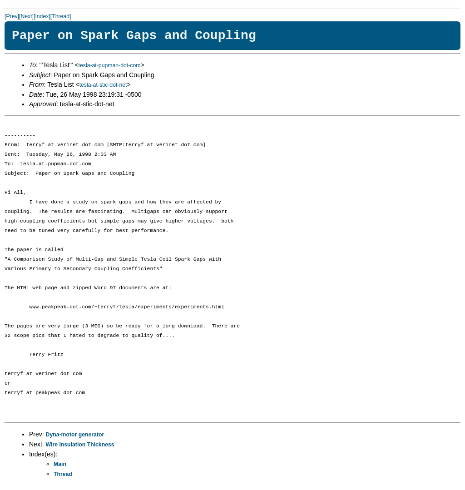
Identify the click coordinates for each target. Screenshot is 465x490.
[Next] (26, 16)
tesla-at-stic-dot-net (103, 85)
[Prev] (12, 16)
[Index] (42, 16)
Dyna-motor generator (75, 434)
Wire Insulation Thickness (80, 444)
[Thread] (60, 16)
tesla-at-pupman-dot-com (110, 65)
